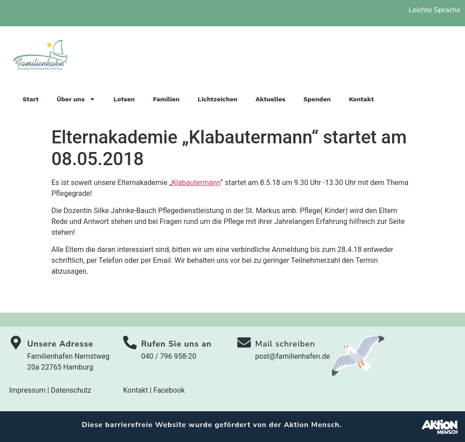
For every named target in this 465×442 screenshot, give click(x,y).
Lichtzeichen (218, 99)
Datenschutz (71, 390)
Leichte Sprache (434, 10)
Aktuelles (270, 99)
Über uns (76, 99)
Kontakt (361, 99)
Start (30, 99)
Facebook (169, 390)
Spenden (317, 99)
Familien (166, 99)
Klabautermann (196, 182)
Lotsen (124, 99)
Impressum (27, 390)
